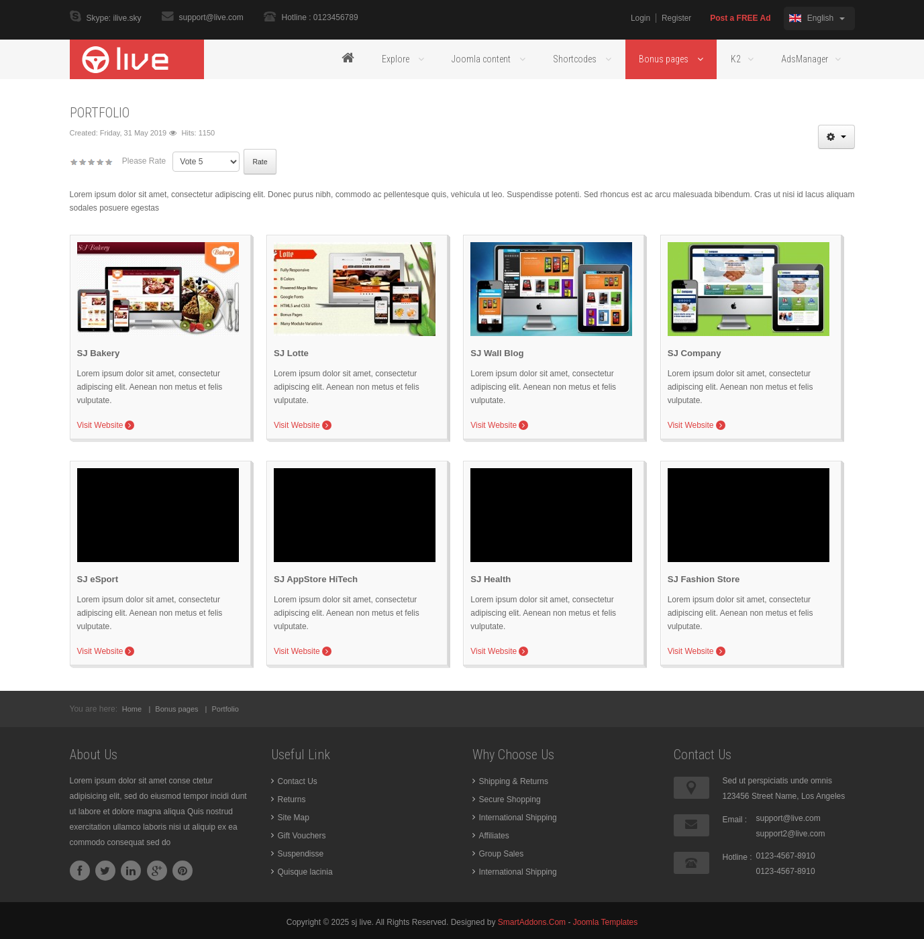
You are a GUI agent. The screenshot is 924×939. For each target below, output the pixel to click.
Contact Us (297, 778)
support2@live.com (790, 830)
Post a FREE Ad (740, 18)
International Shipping (518, 814)
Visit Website (100, 425)
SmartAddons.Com (532, 919)
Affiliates (494, 832)
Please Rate (144, 161)
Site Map (293, 814)
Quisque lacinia (305, 868)
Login (640, 18)
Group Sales (501, 850)
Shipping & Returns (513, 778)
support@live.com (211, 17)
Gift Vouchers (302, 832)
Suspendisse (301, 850)
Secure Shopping (510, 796)
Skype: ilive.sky (114, 18)
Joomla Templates (605, 919)
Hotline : (737, 854)
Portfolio (100, 113)
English (816, 18)
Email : (735, 816)
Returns (292, 796)
